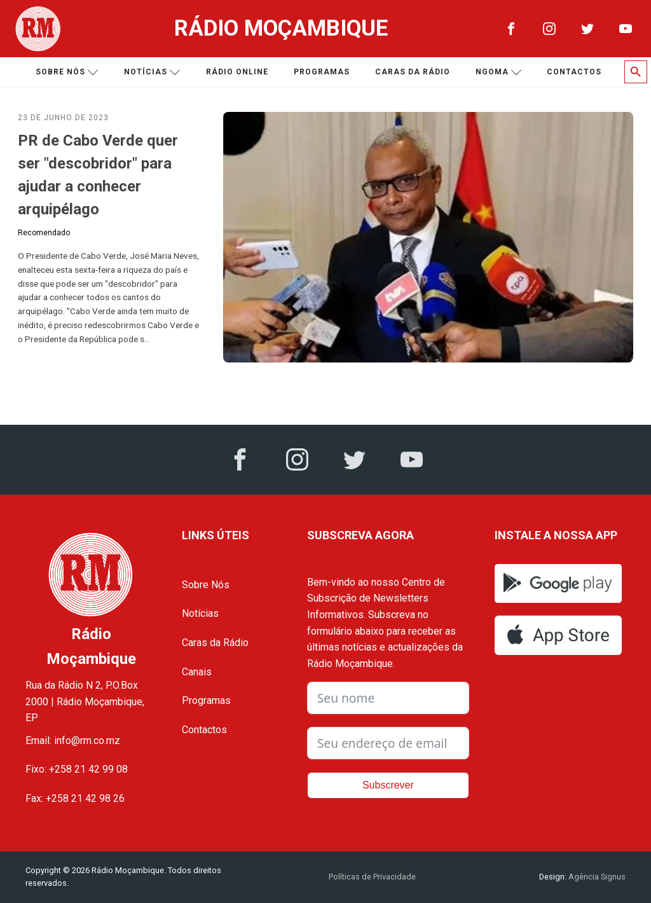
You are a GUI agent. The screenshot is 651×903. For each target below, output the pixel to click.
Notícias (152, 72)
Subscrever (388, 785)
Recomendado (44, 232)
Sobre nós (67, 72)
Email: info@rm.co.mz (72, 740)
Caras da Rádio (412, 71)
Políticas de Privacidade (372, 876)
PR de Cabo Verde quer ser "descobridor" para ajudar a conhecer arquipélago (98, 175)
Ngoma (499, 72)
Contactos (574, 71)
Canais (197, 672)
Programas (322, 71)
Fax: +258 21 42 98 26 (75, 798)
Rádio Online (237, 71)
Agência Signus (596, 876)
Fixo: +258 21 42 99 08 (76, 769)
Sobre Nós (206, 585)
